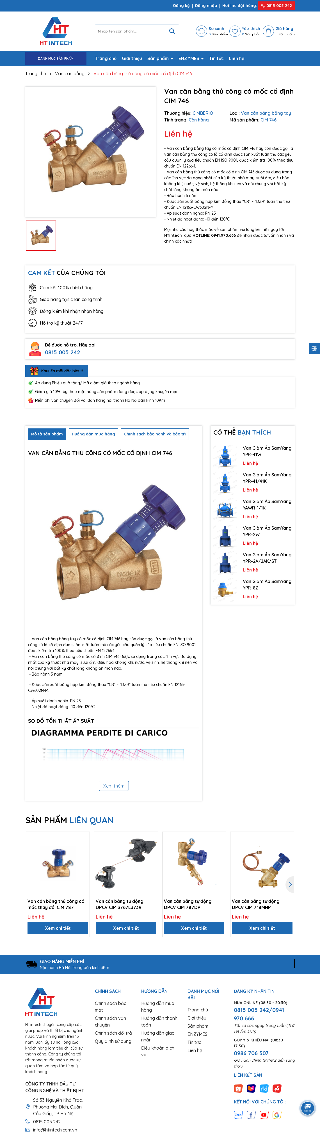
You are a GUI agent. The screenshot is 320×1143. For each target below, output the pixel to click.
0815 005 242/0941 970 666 (259, 1014)
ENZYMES (189, 58)
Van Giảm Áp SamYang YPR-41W (267, 451)
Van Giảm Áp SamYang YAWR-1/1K (267, 504)
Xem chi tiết (58, 928)
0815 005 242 (276, 5)
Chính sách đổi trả (113, 1033)
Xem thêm (113, 786)
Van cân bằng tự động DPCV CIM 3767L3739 (119, 904)
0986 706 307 (251, 1053)
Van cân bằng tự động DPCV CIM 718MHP (256, 904)
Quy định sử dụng (113, 1041)
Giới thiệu (132, 58)
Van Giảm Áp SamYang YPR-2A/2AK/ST (267, 558)
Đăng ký (181, 5)
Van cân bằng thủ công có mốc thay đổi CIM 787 (56, 904)
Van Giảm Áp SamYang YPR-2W (267, 531)
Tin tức (216, 58)
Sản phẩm (158, 58)
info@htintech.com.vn (55, 1130)
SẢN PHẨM (69, 820)
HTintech (173, 235)
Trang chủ (105, 58)
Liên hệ (236, 58)
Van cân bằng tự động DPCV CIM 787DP (188, 904)
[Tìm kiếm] (172, 31)
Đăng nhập (206, 5)
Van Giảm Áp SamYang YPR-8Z (267, 584)
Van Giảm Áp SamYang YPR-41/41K (267, 478)
